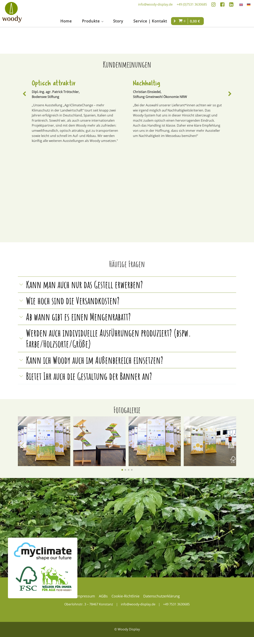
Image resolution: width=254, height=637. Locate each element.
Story (118, 21)
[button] (24, 93)
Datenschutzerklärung (161, 596)
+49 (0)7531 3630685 (192, 4)
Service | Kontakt (150, 21)
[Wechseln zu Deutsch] (248, 4)
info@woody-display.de (155, 4)
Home (66, 21)
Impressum (85, 596)
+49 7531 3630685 (176, 604)
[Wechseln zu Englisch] (241, 4)
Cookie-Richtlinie (126, 596)
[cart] (182, 21)
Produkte (91, 21)
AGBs (103, 596)
